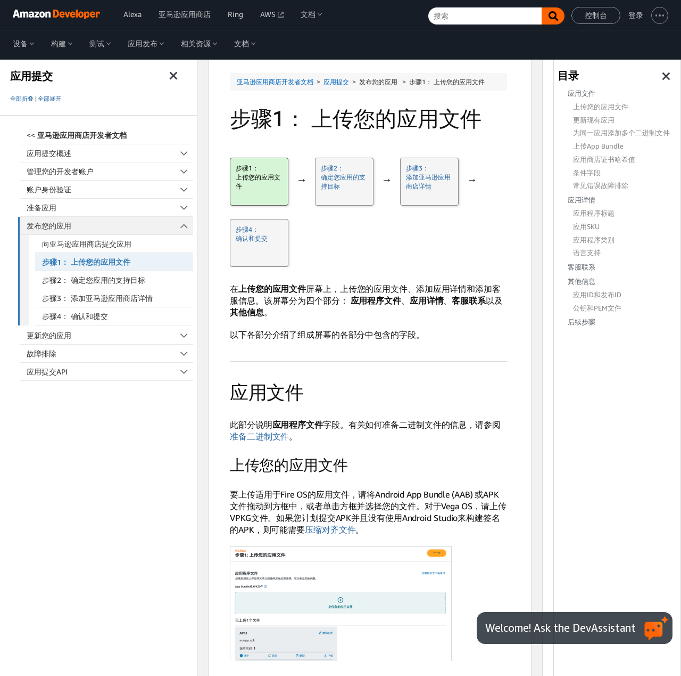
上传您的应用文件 (600, 107)
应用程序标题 (593, 213)
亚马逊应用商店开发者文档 (275, 82)
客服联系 (581, 267)
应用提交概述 (110, 153)
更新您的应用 (110, 335)
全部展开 (49, 98)
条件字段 (587, 173)
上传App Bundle (598, 146)
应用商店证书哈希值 (604, 160)
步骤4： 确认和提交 (75, 316)
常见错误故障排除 (600, 186)
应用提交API (110, 371)
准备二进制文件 (259, 436)
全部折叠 (22, 98)
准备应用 (110, 207)
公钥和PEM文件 (597, 308)
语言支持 (587, 253)
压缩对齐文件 (330, 529)
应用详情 (581, 200)
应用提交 (336, 82)
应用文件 (581, 93)
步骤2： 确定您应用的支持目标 (93, 279)
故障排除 (110, 353)
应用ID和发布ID (597, 295)
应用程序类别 (593, 240)
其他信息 (581, 282)
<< (77, 135)
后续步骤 (581, 322)
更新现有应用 (593, 120)
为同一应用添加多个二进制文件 (621, 133)
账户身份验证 (110, 189)
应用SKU (586, 227)
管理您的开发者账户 (110, 171)
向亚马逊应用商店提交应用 (86, 243)
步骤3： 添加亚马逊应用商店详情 (97, 298)
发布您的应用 (110, 226)
